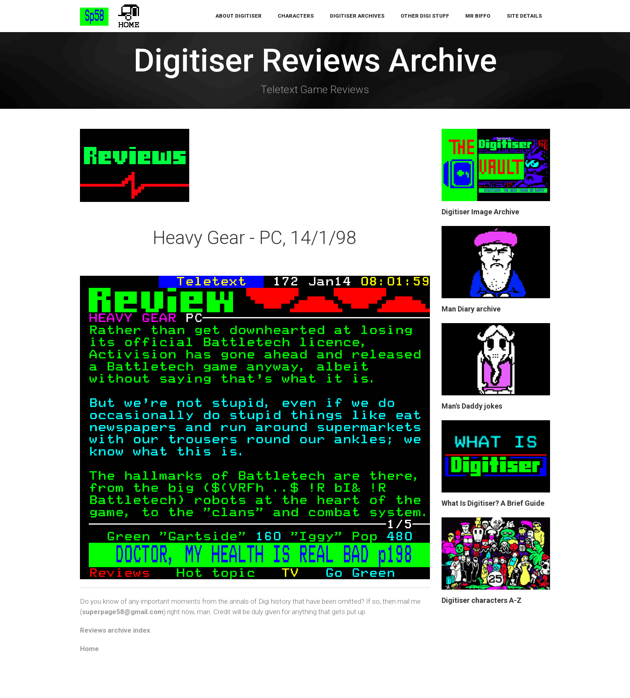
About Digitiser (238, 16)
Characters (296, 16)
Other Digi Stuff (425, 16)
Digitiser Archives (357, 16)
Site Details (524, 16)
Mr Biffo (478, 16)
